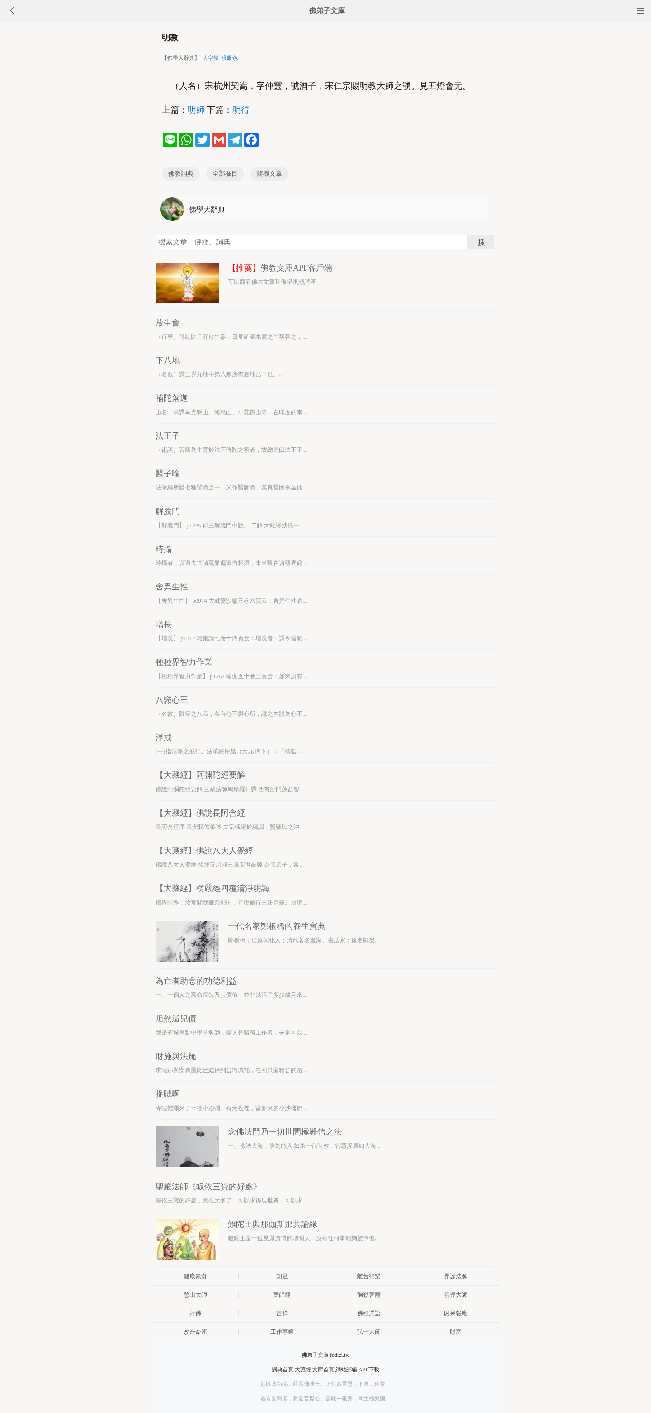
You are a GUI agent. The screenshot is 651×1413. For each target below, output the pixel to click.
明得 (241, 110)
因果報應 (455, 1313)
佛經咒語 (369, 1313)
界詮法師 (455, 1276)
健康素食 (195, 1276)
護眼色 (230, 58)
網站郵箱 (346, 1369)
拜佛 (195, 1313)
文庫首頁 (323, 1369)
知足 (282, 1276)
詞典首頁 (282, 1369)
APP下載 (369, 1369)
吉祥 (282, 1313)
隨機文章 (269, 173)
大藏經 (303, 1369)
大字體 (211, 58)
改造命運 (195, 1332)
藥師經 (282, 1295)
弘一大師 (369, 1332)
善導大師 (455, 1295)
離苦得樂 (369, 1276)
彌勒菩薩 (369, 1295)
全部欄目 (225, 173)
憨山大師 (195, 1295)
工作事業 (282, 1332)
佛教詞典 (180, 173)
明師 (196, 110)
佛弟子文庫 (327, 10)
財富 (456, 1332)
